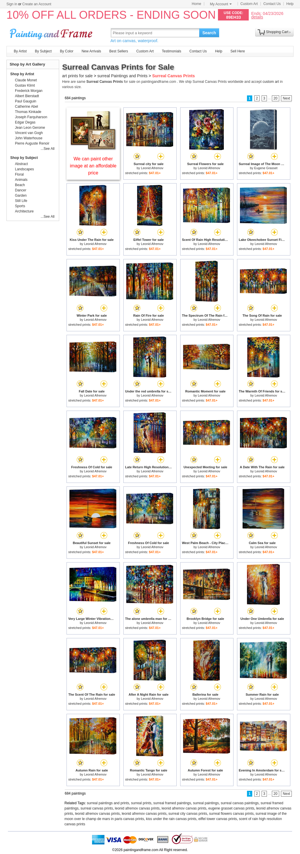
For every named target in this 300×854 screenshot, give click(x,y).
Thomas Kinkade (28, 112)
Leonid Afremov (152, 168)
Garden (21, 195)
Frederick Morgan (28, 91)
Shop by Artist (22, 74)
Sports (20, 206)
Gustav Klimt (25, 85)
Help (290, 4)
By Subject (43, 51)
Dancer (20, 190)
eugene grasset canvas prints (231, 808)
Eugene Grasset (266, 168)
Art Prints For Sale (52, 32)
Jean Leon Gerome (30, 128)
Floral (19, 174)
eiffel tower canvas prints (217, 819)
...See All (47, 149)
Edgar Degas (25, 122)
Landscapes (24, 169)
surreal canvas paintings (239, 803)
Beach (20, 185)
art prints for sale (77, 75)
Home (196, 4)
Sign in (11, 4)
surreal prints (141, 803)
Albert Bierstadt (27, 96)
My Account (221, 4)
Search (209, 32)
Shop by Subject (24, 158)
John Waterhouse (28, 138)
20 (275, 98)
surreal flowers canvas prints (231, 814)
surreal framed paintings (172, 803)
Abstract (21, 164)
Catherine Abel (26, 106)
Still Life (21, 201)
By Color (66, 51)
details (257, 17)
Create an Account (36, 4)
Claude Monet (26, 80)
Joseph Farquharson (31, 117)
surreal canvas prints (97, 808)
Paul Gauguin (25, 101)
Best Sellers (118, 51)
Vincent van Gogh (29, 133)
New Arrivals (91, 51)
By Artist (20, 51)
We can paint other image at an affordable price (93, 165)
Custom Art (249, 4)
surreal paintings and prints (108, 803)
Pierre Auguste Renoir (32, 143)
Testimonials (171, 51)
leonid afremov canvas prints (137, 808)
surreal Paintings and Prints (122, 75)
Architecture (24, 211)
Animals (21, 180)
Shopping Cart (277, 32)
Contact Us (272, 4)
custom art (270, 82)
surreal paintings (206, 803)
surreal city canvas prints (187, 814)
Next (286, 98)
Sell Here (238, 51)
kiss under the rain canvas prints (171, 819)
